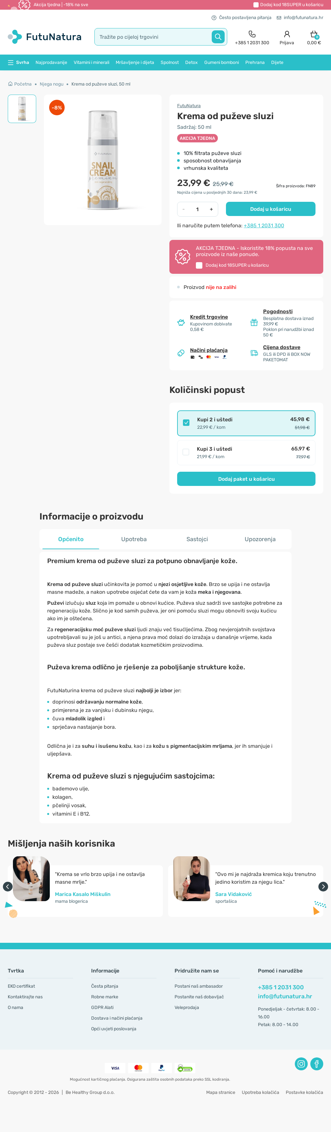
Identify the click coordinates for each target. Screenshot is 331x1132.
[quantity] (197, 209)
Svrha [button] (18, 62)
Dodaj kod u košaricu (291, 4)
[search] (160, 37)
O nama (15, 1007)
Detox (191, 62)
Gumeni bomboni (221, 62)
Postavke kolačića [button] (304, 1092)
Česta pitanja (104, 986)
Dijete (277, 62)
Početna (20, 84)
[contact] (252, 37)
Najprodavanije (51, 62)
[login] (287, 37)
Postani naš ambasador (199, 986)
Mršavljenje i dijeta (135, 62)
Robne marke (104, 997)
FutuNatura (189, 105)
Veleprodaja (187, 1007)
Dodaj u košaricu (270, 209)
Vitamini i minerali (91, 62)
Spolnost (170, 62)
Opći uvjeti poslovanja (113, 1029)
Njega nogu (51, 84)
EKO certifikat (21, 986)
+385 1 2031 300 (264, 225)
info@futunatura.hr (300, 17)
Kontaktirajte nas (25, 997)
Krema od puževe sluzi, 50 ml (100, 84)
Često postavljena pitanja (241, 17)
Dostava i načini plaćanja (117, 1018)
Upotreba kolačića (260, 1092)
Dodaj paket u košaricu (246, 479)
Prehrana (255, 62)
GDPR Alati (102, 1007)
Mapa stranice (220, 1092)
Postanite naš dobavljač (199, 997)
